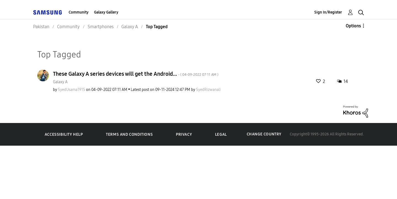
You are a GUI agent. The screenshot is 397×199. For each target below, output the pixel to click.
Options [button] (353, 25)
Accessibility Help (64, 134)
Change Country (264, 134)
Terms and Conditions (129, 134)
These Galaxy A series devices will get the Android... (135, 73)
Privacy (184, 134)
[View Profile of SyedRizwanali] (208, 89)
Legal (221, 134)
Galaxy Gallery (106, 12)
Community (78, 12)
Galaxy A (60, 82)
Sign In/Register (328, 12)
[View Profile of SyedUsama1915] (71, 89)
